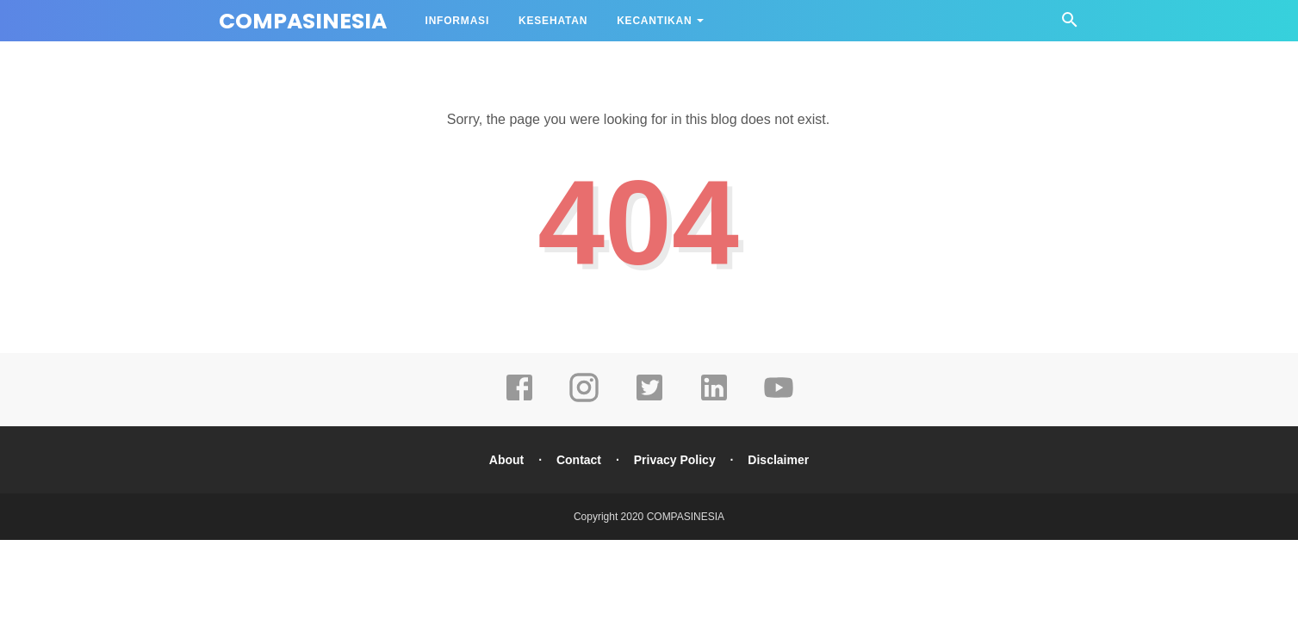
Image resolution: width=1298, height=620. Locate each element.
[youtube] (778, 399)
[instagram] (584, 399)
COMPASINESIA (303, 21)
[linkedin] (714, 399)
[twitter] (649, 399)
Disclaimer (778, 460)
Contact (578, 460)
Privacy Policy (675, 460)
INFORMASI (457, 21)
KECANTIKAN (654, 21)
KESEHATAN (553, 21)
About (506, 460)
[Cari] (1069, 25)
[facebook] (519, 399)
